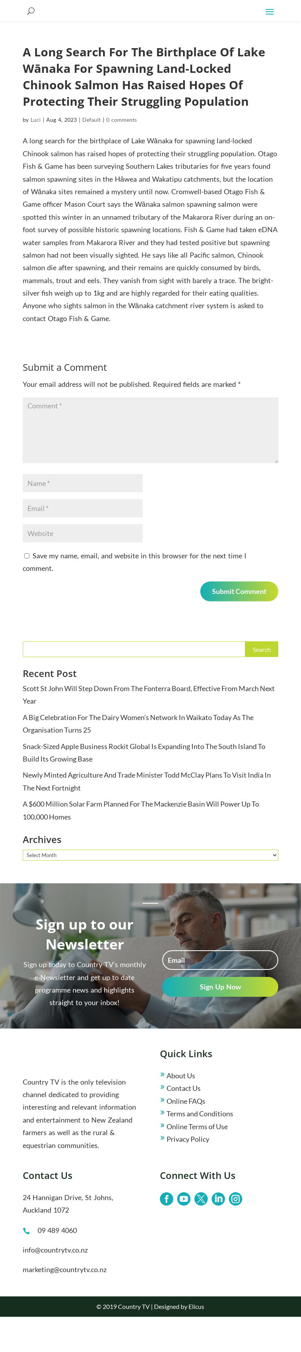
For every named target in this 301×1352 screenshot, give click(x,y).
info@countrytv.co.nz (55, 1285)
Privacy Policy (188, 1174)
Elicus (196, 1341)
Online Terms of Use (197, 1161)
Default (91, 155)
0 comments (121, 155)
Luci (36, 155)
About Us (181, 1111)
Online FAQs (186, 1136)
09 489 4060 (57, 1265)
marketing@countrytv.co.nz (65, 1304)
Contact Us (184, 1123)
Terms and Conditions (200, 1148)
